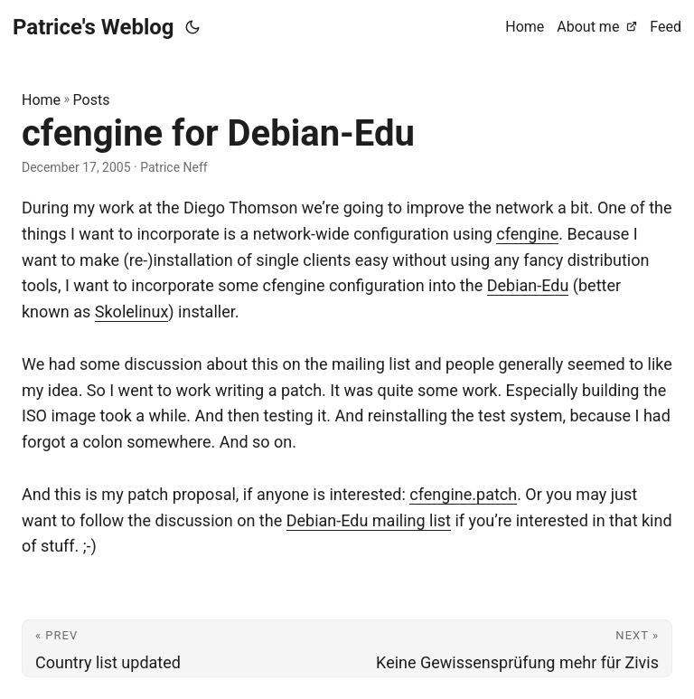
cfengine (527, 233)
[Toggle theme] (192, 27)
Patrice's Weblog (93, 27)
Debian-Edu (528, 285)
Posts (91, 100)
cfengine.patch (463, 494)
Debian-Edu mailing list (368, 520)
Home (41, 100)
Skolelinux (132, 311)
